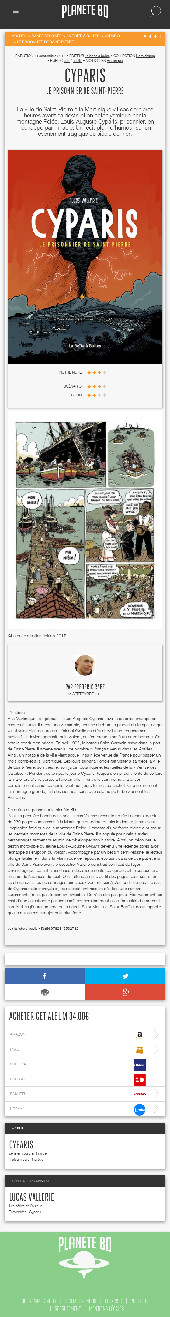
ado (67, 59)
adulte (77, 59)
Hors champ (145, 54)
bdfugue (78, 1079)
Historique (115, 59)
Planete (85, 12)
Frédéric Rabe (89, 686)
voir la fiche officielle (23, 927)
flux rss (113, 1300)
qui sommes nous (39, 1300)
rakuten (78, 1093)
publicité (139, 1300)
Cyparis (21, 1144)
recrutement (68, 1307)
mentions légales (106, 1307)
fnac (78, 1049)
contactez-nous (80, 1300)
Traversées (17, 1210)
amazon (78, 1034)
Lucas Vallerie (31, 1196)
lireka (78, 1108)
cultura (78, 1064)
